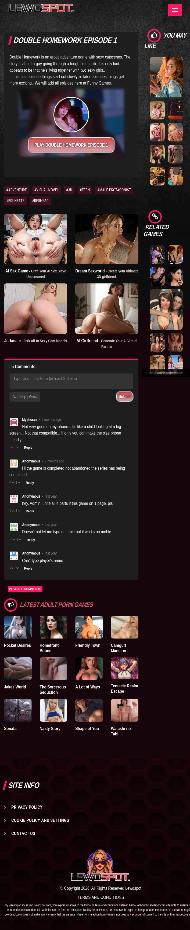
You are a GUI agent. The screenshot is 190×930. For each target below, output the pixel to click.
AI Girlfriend (107, 343)
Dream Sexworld (107, 273)
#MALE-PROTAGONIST (114, 190)
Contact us (23, 833)
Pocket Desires (17, 645)
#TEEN (85, 190)
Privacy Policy (26, 807)
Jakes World (15, 687)
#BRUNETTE (15, 201)
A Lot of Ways (87, 687)
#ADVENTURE (16, 190)
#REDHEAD (40, 201)
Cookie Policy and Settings (40, 820)
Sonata (10, 728)
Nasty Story (50, 728)
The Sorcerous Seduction (53, 689)
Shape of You (87, 728)
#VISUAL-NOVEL (46, 190)
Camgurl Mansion (118, 648)
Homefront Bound (49, 648)
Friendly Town (87, 645)
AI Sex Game (35, 273)
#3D (69, 190)
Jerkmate (35, 340)
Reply (28, 447)
